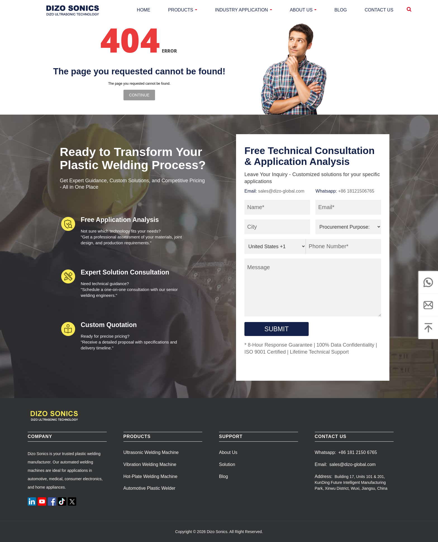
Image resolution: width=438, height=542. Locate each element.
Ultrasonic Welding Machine (151, 452)
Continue (139, 95)
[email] (428, 305)
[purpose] (348, 226)
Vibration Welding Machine (150, 464)
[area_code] (275, 246)
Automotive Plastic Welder (149, 488)
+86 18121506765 (356, 191)
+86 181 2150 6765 (357, 452)
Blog (223, 476)
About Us (228, 452)
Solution (227, 464)
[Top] (428, 328)
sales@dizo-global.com (281, 191)
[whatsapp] (428, 282)
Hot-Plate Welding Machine (150, 476)
